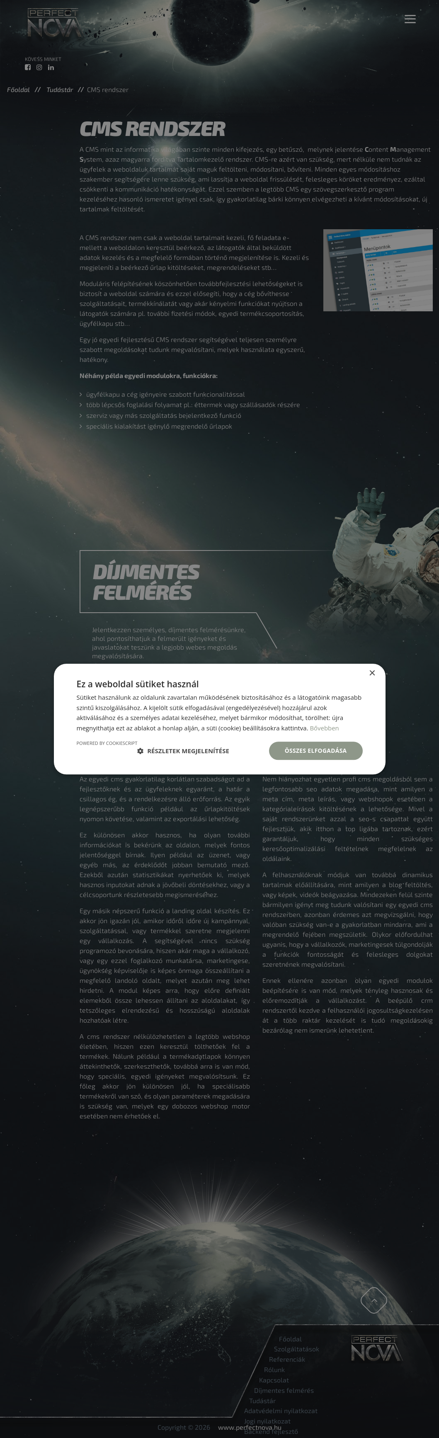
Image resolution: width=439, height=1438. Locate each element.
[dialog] (219, 719)
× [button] (372, 673)
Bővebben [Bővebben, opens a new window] (324, 728)
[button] (183, 750)
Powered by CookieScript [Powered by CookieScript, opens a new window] (107, 743)
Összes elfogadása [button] (315, 750)
